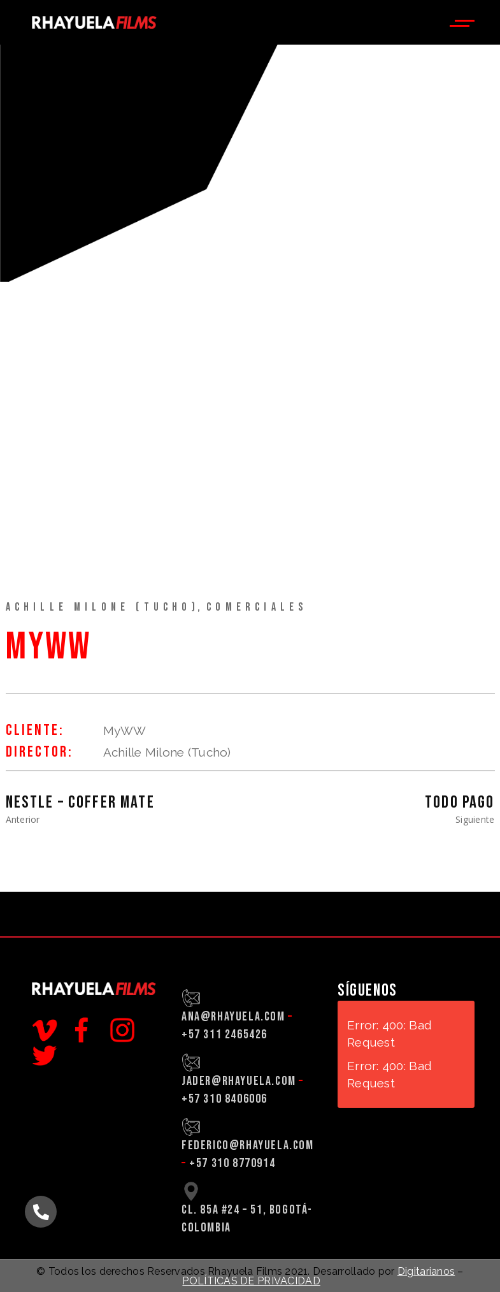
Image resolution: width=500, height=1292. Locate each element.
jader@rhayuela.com (239, 1081)
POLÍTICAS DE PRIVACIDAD (251, 1281)
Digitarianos (426, 1271)
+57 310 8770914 (232, 1163)
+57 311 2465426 (225, 1034)
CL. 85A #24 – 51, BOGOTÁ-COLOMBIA (247, 1218)
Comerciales (256, 607)
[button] (41, 1212)
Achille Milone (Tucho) (102, 607)
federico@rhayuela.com (248, 1145)
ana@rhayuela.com (233, 1016)
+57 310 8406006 (225, 1099)
